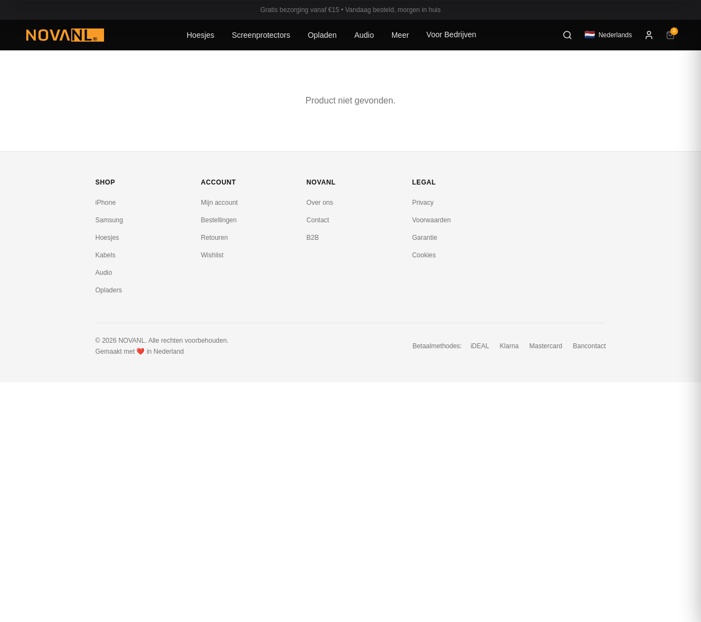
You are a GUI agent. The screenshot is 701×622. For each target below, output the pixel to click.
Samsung (109, 220)
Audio (364, 35)
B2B (313, 237)
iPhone (105, 202)
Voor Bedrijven (451, 34)
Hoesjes (201, 35)
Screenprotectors (261, 35)
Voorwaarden (431, 220)
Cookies (423, 255)
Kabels (105, 255)
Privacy (422, 202)
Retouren (214, 237)
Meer (400, 35)
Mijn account (219, 202)
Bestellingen (219, 220)
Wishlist (212, 255)
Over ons (320, 202)
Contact (318, 220)
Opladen (322, 35)
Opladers (108, 290)
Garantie (424, 237)
